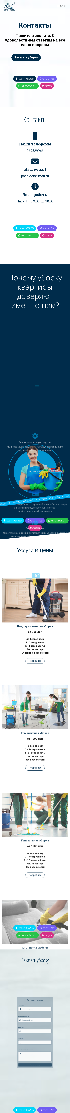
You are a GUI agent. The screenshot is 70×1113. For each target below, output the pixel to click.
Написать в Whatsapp (27, 85)
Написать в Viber (47, 78)
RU (65, 6)
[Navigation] (58, 6)
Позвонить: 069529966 (24, 78)
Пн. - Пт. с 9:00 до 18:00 (35, 201)
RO (61, 6)
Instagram (47, 85)
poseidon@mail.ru (35, 176)
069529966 (35, 151)
